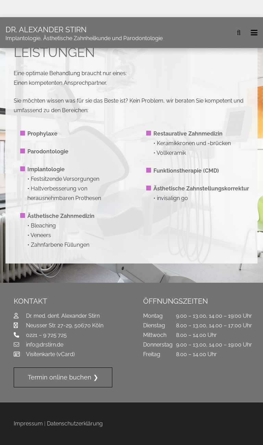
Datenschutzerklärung (75, 423)
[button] (238, 32)
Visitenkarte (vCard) (50, 354)
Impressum (28, 423)
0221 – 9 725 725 (46, 335)
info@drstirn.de (44, 344)
